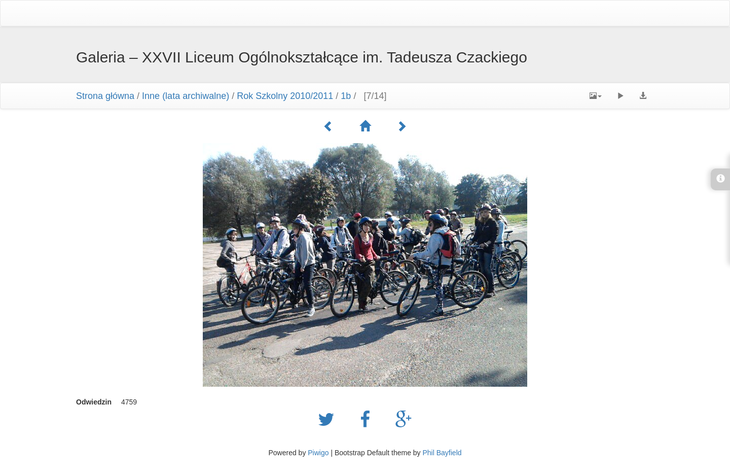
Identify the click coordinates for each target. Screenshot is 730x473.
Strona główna (105, 96)
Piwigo (318, 453)
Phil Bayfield (441, 453)
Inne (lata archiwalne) (185, 96)
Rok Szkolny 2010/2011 (285, 96)
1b (346, 96)
